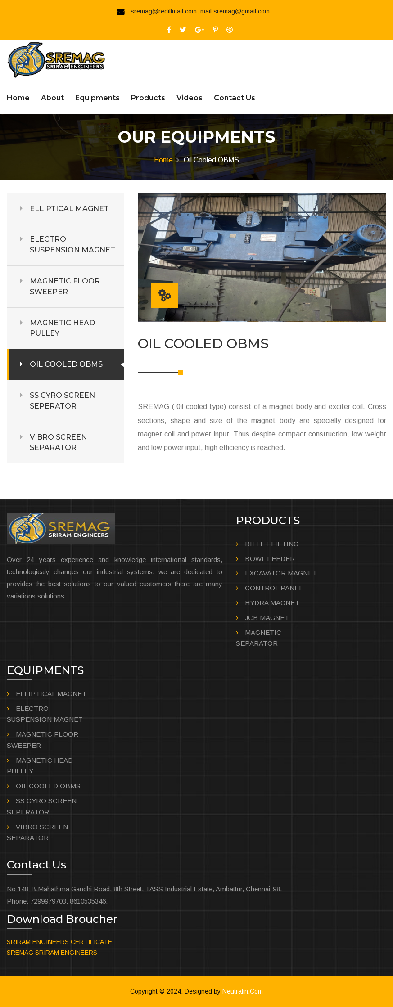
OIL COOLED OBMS (66, 364)
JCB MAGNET (267, 617)
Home (18, 98)
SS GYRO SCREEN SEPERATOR (62, 400)
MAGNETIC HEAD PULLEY (62, 328)
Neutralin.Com (242, 991)
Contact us (234, 98)
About (52, 98)
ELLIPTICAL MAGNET (69, 208)
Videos (189, 98)
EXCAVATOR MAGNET (281, 573)
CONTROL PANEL (274, 588)
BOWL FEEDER (270, 558)
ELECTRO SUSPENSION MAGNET (72, 244)
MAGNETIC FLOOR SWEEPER (65, 286)
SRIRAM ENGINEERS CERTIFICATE (59, 941)
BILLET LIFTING (271, 544)
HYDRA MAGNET (272, 603)
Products (148, 98)
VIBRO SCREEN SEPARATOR (58, 442)
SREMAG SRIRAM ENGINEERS (52, 952)
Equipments (97, 98)
